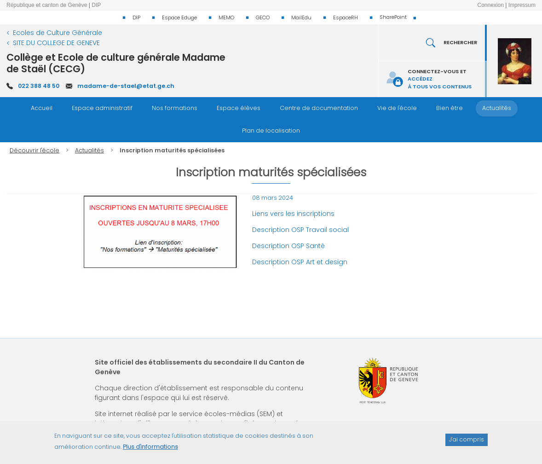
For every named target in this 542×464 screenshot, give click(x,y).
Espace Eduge (179, 17)
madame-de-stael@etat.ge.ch (125, 86)
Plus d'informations (150, 451)
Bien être (449, 108)
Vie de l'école (397, 108)
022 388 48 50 (38, 86)
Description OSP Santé (288, 245)
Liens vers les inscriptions (293, 213)
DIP (136, 17)
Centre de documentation (319, 108)
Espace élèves (238, 108)
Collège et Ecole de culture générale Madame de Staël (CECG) (115, 63)
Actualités (496, 108)
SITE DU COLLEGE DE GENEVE (56, 42)
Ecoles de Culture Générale (57, 32)
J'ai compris (466, 443)
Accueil (41, 108)
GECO (263, 17)
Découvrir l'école (34, 150)
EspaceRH (345, 17)
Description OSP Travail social (301, 229)
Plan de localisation (271, 130)
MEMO (226, 17)
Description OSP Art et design (299, 262)
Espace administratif (102, 108)
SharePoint (393, 17)
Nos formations (174, 108)
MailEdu (301, 17)
